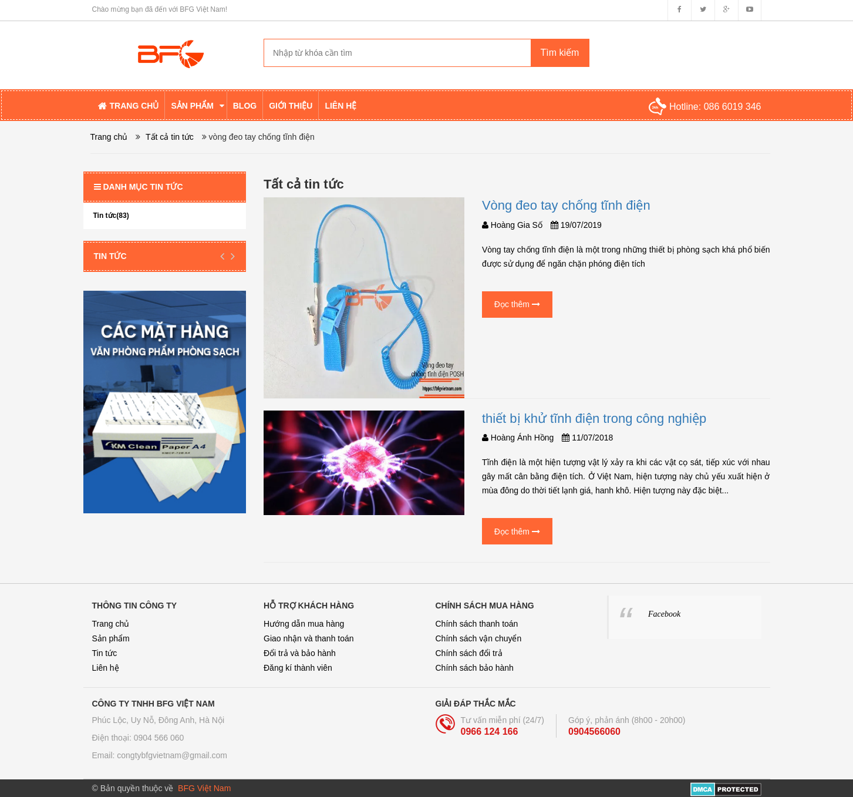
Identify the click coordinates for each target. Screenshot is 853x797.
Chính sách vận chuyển (479, 638)
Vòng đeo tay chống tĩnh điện (566, 205)
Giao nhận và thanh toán (309, 638)
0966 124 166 (489, 732)
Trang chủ (111, 623)
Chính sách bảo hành (475, 667)
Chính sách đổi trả (469, 653)
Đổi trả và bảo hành (300, 653)
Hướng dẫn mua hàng (304, 623)
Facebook (664, 614)
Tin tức (110, 256)
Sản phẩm (111, 638)
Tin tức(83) (111, 215)
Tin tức (104, 653)
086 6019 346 (732, 107)
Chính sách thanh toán (477, 623)
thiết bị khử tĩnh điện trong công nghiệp (594, 418)
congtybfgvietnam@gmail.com (172, 755)
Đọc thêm (517, 304)
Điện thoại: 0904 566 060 (138, 737)
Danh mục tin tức (138, 186)
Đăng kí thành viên (298, 667)
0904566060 (594, 732)
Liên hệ (105, 667)
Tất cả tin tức (170, 137)
